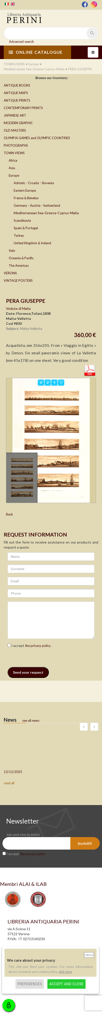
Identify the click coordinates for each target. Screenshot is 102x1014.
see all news (30, 720)
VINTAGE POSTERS (18, 281)
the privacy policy (38, 646)
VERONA (10, 273)
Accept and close (66, 984)
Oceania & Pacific (21, 258)
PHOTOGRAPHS (16, 145)
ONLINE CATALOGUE (36, 52)
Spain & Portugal (26, 228)
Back (9, 514)
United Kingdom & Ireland (32, 243)
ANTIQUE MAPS (16, 93)
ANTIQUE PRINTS (17, 100)
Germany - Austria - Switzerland (37, 205)
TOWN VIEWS (14, 153)
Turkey (19, 235)
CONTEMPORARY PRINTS (23, 108)
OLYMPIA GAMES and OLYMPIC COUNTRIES (37, 138)
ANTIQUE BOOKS (17, 85)
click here (65, 972)
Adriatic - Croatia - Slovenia (34, 183)
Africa (13, 160)
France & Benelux (26, 198)
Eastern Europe (25, 190)
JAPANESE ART (15, 115)
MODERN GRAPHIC (18, 123)
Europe (14, 175)
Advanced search (21, 42)
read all (9, 783)
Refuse (89, 955)
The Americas (19, 266)
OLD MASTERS (15, 130)
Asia (12, 168)
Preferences (29, 984)
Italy (12, 250)
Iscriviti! (85, 843)
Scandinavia (22, 220)
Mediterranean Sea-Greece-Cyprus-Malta (46, 213)
